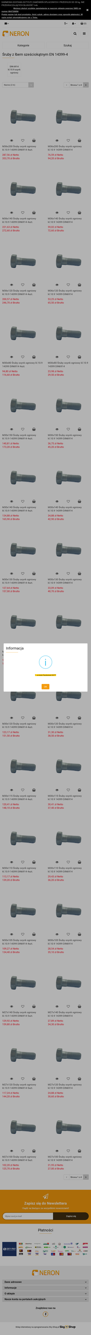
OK (45, 686)
